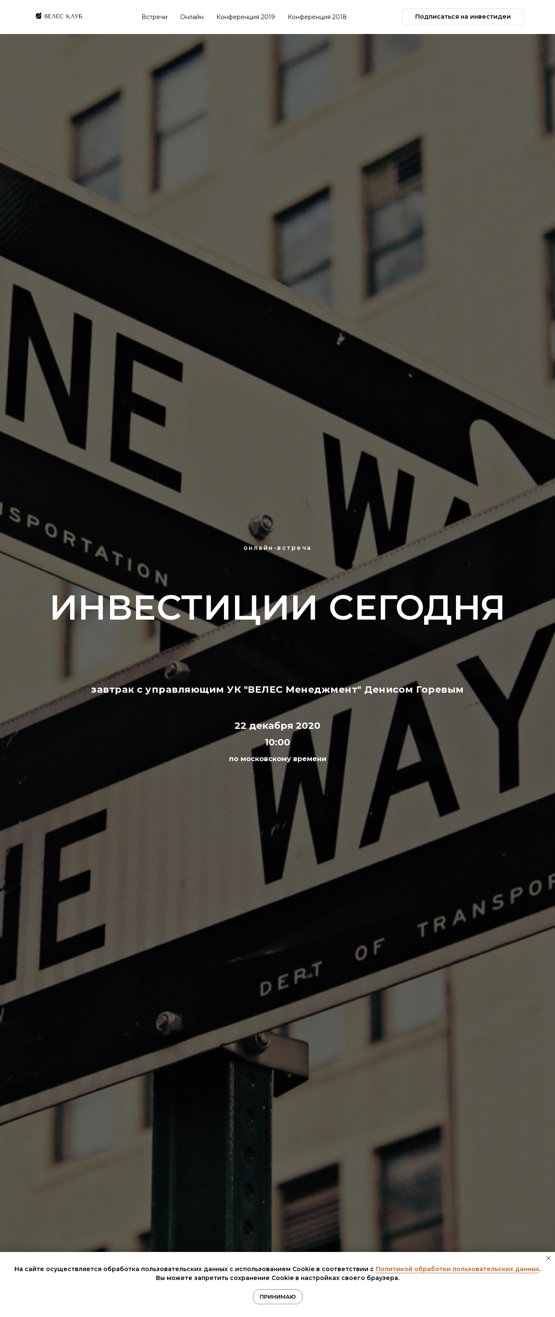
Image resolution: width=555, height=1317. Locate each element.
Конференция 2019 (245, 17)
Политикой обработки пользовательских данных (457, 1269)
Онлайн (192, 17)
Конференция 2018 (317, 17)
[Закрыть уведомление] (548, 1258)
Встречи (154, 17)
